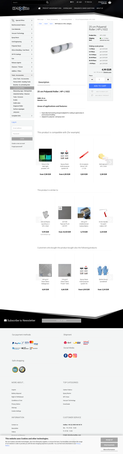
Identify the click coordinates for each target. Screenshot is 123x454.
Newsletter (15, 428)
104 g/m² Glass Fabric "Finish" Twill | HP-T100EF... (64, 282)
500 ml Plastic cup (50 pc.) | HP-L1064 (45, 224)
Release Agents (16, 62)
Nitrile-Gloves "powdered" (103, 280)
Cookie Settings (16, 411)
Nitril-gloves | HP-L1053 (103, 165)
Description (43, 82)
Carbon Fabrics (67, 390)
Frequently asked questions (84, 8)
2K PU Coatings (16, 54)
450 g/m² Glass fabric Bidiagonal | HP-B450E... (45, 282)
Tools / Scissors (18, 97)
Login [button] (79, 2)
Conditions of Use (17, 400)
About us (100, 8)
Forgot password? (17, 146)
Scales (15, 100)
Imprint (14, 390)
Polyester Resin (16, 46)
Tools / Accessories (18, 75)
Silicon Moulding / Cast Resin (20, 50)
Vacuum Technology (18, 33)
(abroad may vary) (104, 40)
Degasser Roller (18, 106)
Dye (13, 58)
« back (46, 23)
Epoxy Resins (67, 393)
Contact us (15, 425)
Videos (14, 432)
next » (51, 23)
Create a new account (18, 143)
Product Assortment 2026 (52, 8)
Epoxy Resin (15, 37)
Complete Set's (16, 116)
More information (109, 449)
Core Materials (16, 29)
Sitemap (14, 407)
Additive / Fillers (16, 71)
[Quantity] (100, 79)
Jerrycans (16, 112)
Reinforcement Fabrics (18, 25)
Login (22, 139)
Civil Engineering (16, 41)
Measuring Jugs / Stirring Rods (22, 91)
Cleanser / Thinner (17, 67)
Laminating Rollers (18, 88)
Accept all (109, 440)
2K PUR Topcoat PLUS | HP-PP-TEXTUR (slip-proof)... (64, 224)
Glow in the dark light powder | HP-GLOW (45, 166)
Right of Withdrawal (17, 397)
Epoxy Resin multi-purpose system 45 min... (64, 166)
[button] (72, 2)
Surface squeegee (18, 109)
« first (40, 23)
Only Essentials (109, 445)
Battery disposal (16, 393)
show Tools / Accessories (21, 79)
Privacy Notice (16, 404)
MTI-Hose (66, 397)
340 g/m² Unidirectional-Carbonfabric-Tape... (84, 224)
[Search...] (47, 2)
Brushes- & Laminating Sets (21, 85)
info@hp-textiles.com (74, 435)
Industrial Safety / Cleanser (21, 94)
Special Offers (18, 20)
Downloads (67, 8)
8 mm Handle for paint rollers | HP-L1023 (103, 224)
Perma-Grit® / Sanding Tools (21, 82)
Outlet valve (16, 103)
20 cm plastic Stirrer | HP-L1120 (84, 166)
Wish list (88, 2)
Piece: (91, 75)
